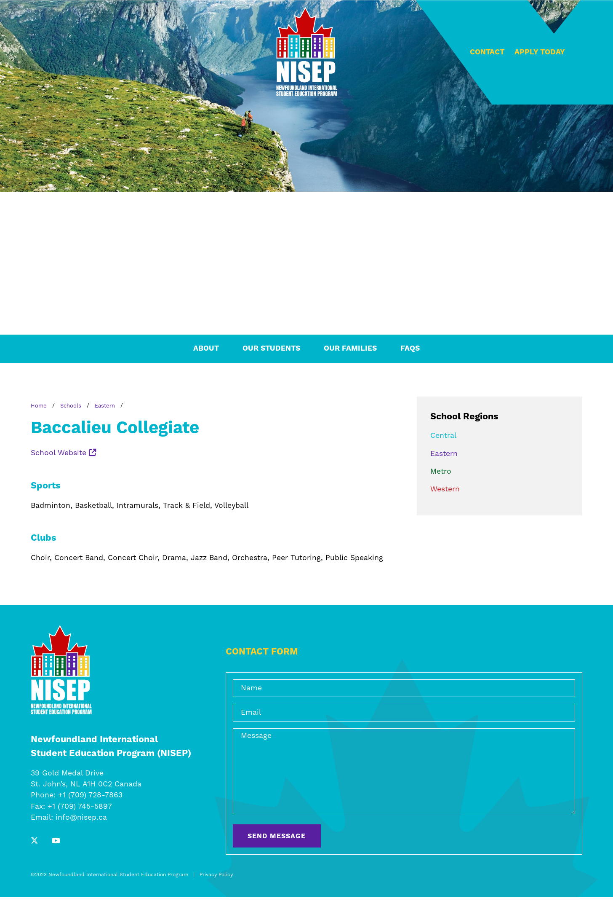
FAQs (410, 348)
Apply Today (539, 52)
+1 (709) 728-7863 (90, 795)
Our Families (350, 348)
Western (445, 489)
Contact (487, 52)
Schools (70, 405)
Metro (440, 471)
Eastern (105, 405)
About (206, 348)
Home (39, 405)
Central (443, 435)
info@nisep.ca (81, 817)
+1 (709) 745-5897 (80, 806)
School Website (63, 453)
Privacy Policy (216, 875)
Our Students (271, 348)
